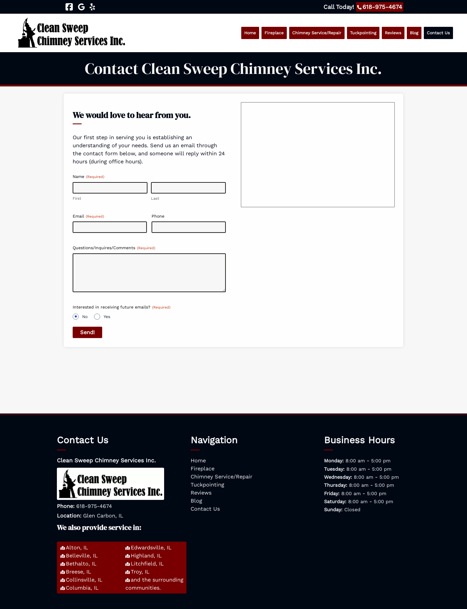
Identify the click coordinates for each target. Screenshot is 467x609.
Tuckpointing (363, 32)
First (77, 198)
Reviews (393, 32)
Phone (158, 216)
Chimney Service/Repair (316, 32)
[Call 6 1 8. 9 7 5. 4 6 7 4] (379, 7)
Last (155, 198)
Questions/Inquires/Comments (114, 248)
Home (250, 32)
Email (88, 216)
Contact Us (438, 32)
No (85, 316)
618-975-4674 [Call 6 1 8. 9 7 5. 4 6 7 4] (94, 506)
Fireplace (274, 32)
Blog (414, 32)
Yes (107, 316)
